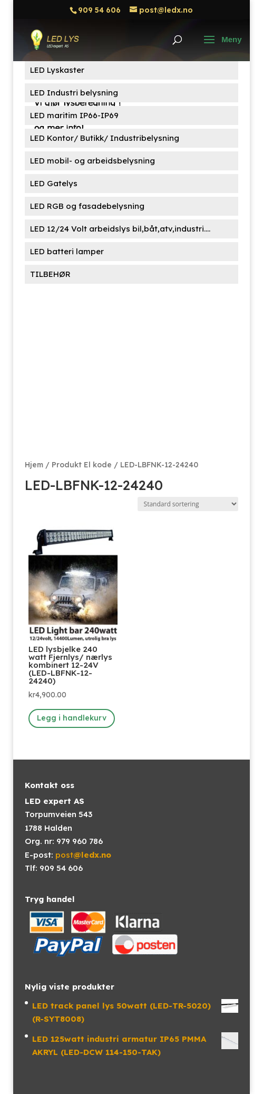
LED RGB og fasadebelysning (87, 206)
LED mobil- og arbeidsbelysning (92, 161)
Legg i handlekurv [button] (71, 718)
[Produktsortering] (188, 504)
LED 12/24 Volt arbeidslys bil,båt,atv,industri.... (120, 229)
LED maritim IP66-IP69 (74, 115)
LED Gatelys (53, 183)
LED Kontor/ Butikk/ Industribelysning (104, 138)
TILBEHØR (50, 274)
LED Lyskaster (57, 70)
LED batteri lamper (67, 251)
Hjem (34, 464)
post (83, 855)
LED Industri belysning (74, 93)
